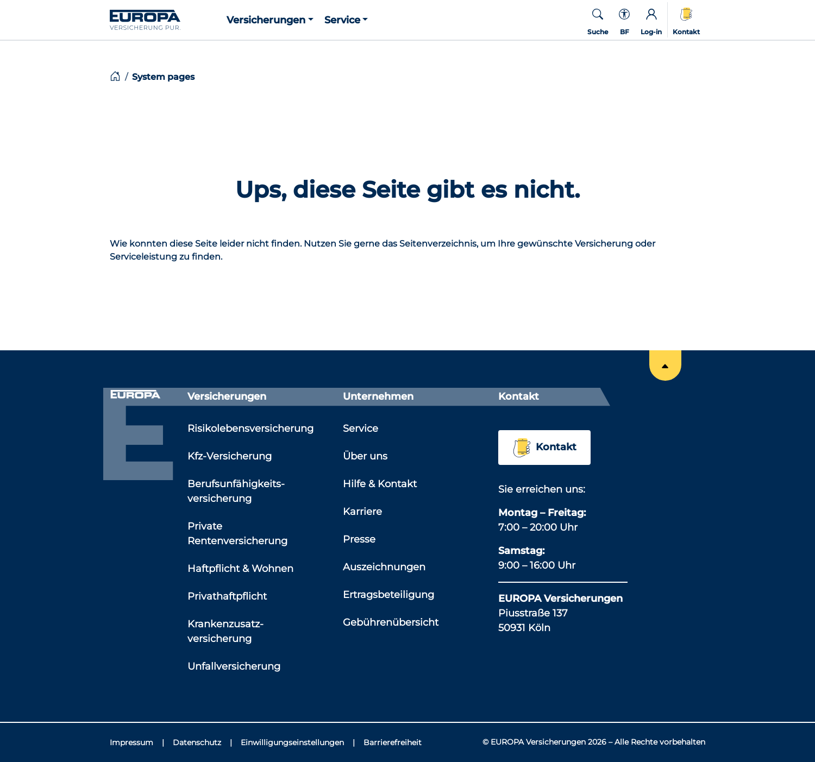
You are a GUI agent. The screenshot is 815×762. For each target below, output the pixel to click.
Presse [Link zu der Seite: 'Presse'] (359, 539)
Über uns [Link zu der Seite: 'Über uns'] (365, 456)
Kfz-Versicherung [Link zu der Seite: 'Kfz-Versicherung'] (229, 456)
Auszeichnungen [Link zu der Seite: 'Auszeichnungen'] (384, 567)
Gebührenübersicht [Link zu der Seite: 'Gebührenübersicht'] (390, 622)
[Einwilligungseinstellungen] (298, 742)
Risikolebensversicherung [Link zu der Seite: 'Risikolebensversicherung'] (250, 428)
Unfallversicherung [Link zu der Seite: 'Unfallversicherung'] (233, 666)
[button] (270, 20)
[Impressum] (137, 742)
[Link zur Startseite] (165, 19)
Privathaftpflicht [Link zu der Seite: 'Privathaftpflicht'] (227, 596)
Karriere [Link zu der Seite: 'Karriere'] (362, 512)
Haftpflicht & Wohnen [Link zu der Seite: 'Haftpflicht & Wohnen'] (240, 569)
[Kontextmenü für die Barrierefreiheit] (624, 20)
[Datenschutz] (202, 742)
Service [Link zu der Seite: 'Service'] (360, 428)
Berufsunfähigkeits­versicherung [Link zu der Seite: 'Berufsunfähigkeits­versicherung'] (236, 491)
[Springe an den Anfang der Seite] (665, 365)
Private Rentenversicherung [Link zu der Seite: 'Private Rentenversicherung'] (237, 533)
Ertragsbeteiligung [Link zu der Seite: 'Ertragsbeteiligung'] (388, 595)
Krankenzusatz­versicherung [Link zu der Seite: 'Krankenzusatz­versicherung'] (225, 631)
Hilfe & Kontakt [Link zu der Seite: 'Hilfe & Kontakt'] (380, 484)
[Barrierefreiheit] (392, 742)
